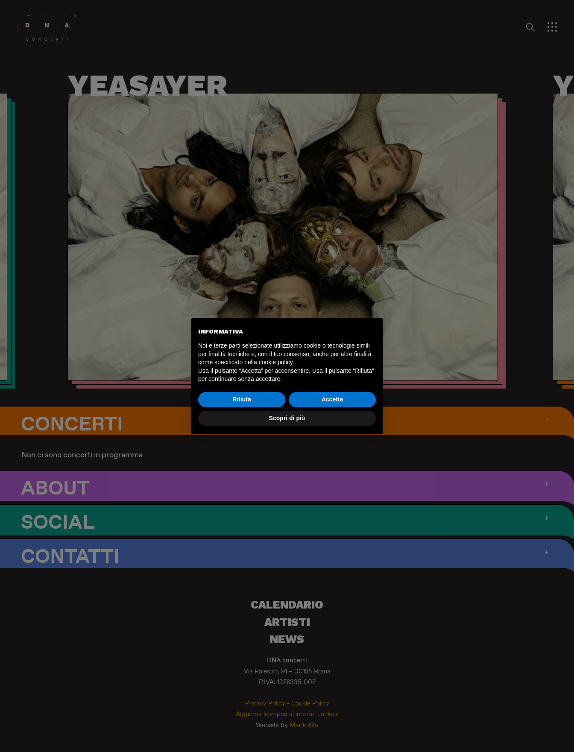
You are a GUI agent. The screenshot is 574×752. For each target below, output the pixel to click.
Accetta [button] (332, 399)
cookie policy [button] (276, 362)
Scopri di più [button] (287, 418)
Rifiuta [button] (241, 399)
